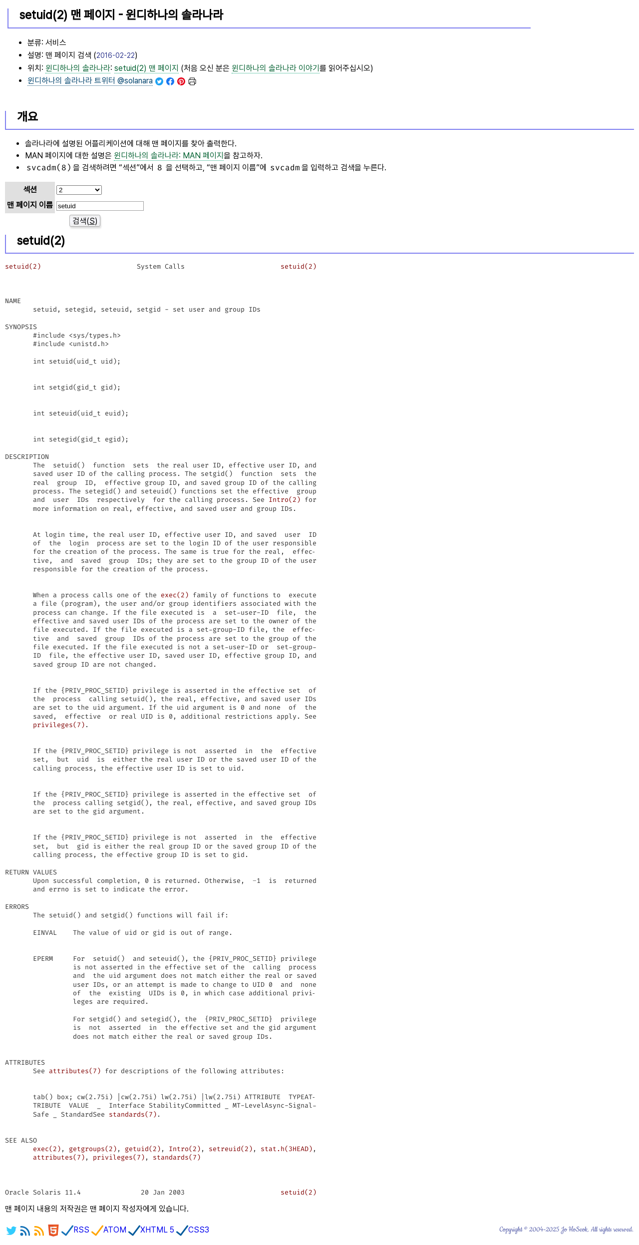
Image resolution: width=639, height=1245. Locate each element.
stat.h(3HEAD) (287, 1149)
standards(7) (133, 1114)
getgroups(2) (93, 1149)
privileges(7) (59, 725)
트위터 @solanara (90, 80)
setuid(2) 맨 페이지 (146, 68)
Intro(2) (285, 499)
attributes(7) (75, 1071)
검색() (85, 221)
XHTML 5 (151, 1230)
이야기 (276, 68)
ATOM (108, 1230)
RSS (75, 1230)
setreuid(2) (231, 1149)
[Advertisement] (584, 50)
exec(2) (175, 595)
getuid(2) (143, 1149)
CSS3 (192, 1230)
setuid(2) (23, 266)
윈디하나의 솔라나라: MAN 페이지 (169, 155)
